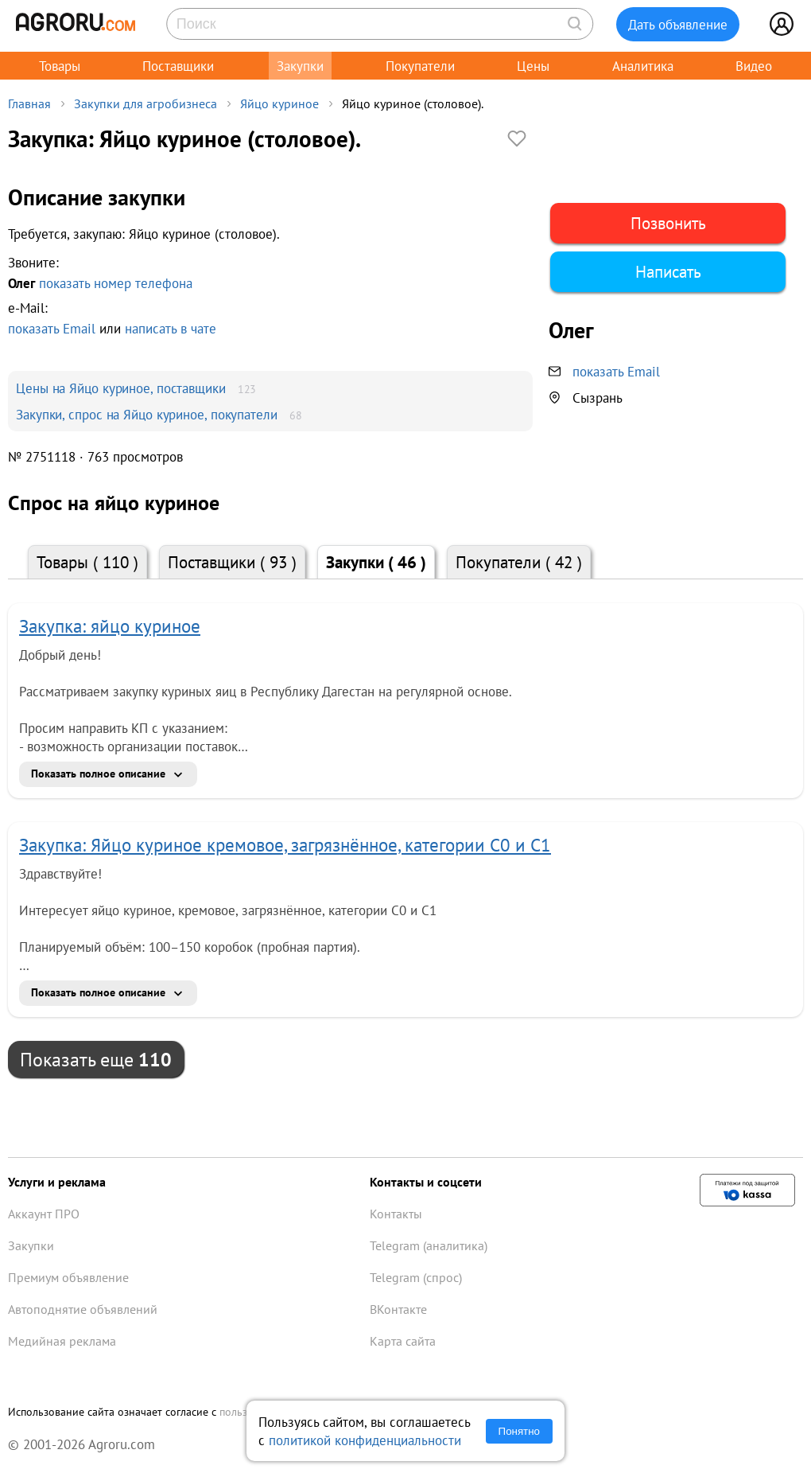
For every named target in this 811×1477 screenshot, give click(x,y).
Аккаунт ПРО (44, 1214)
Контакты (396, 1214)
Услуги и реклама (57, 1182)
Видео (753, 66)
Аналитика (642, 66)
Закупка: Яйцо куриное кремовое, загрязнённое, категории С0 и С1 (285, 844)
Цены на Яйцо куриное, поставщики (121, 388)
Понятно (519, 1431)
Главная (29, 103)
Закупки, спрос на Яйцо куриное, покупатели (146, 414)
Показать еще (96, 1059)
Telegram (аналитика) (428, 1245)
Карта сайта (403, 1341)
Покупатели (420, 66)
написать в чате (170, 328)
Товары (59, 66)
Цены (533, 66)
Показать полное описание (98, 773)
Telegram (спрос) (416, 1277)
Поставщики (178, 66)
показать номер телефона (115, 283)
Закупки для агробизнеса (145, 103)
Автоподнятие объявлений (82, 1309)
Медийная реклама (62, 1341)
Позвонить (668, 223)
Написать (668, 272)
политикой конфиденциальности (365, 1440)
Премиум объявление (68, 1277)
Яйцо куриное (279, 103)
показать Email (51, 328)
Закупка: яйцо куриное (109, 625)
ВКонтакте (398, 1309)
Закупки (300, 66)
